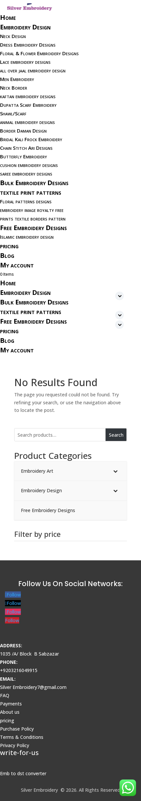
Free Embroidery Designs (33, 227)
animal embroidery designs (27, 122)
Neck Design (13, 36)
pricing (9, 245)
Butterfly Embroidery (23, 156)
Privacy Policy (14, 745)
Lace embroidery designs (25, 62)
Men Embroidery (17, 79)
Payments (11, 704)
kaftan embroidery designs (28, 96)
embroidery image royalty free (32, 210)
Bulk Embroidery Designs (34, 182)
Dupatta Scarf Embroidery (28, 104)
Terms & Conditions (21, 737)
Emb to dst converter (23, 773)
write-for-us (19, 752)
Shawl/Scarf (13, 113)
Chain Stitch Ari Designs (26, 147)
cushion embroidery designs (29, 165)
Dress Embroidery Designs (28, 44)
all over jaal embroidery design (33, 70)
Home (8, 17)
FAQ (4, 695)
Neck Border (13, 87)
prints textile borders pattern (33, 218)
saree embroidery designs (26, 173)
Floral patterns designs (26, 201)
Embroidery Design (25, 26)
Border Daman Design (23, 130)
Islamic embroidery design (27, 236)
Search (116, 435)
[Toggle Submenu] (115, 471)
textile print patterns (30, 192)
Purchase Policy (17, 729)
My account (17, 264)
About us (10, 712)
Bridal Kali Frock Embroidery (31, 139)
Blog (7, 255)
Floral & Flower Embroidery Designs (39, 53)
